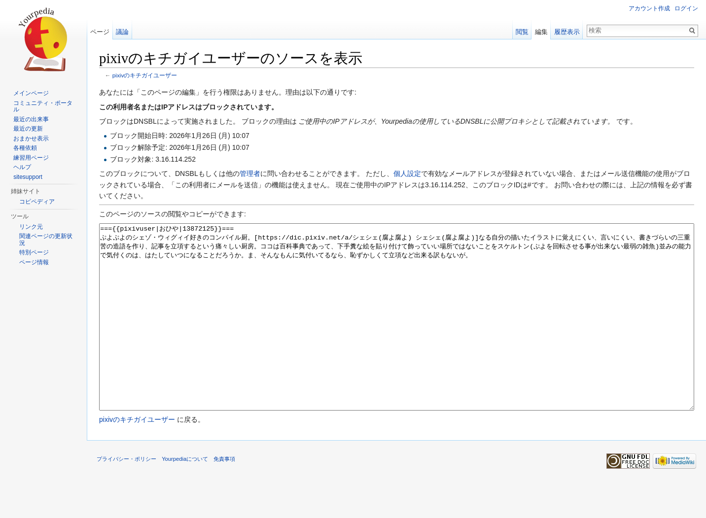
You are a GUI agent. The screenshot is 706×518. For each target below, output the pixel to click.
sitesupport (27, 176)
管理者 (250, 173)
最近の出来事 (31, 119)
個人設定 (407, 173)
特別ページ (34, 252)
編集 (541, 31)
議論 (122, 31)
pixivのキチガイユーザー (144, 75)
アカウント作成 (649, 8)
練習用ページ (31, 157)
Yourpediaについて (185, 496)
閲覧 (522, 31)
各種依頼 (25, 147)
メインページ (31, 93)
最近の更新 (28, 128)
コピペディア (37, 201)
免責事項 (224, 496)
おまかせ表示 (31, 138)
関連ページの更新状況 (45, 239)
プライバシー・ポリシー (126, 496)
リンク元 (31, 226)
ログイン (686, 8)
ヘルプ (22, 167)
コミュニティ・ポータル (42, 106)
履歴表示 (567, 31)
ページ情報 (34, 262)
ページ (99, 31)
